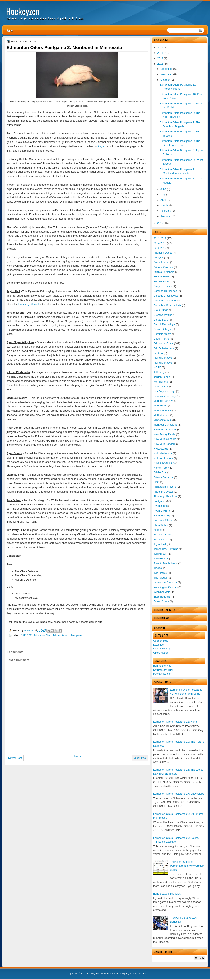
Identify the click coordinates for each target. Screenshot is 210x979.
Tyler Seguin (161, 577)
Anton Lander (161, 262)
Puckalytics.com (162, 673)
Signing (158, 529)
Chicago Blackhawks (166, 295)
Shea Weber (161, 525)
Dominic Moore (162, 333)
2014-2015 (160, 243)
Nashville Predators (165, 429)
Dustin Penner (162, 338)
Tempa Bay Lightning (166, 548)
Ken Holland (161, 381)
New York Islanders (165, 438)
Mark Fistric (160, 405)
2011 (160, 63)
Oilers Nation (160, 652)
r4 (117, 973)
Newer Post (15, 757)
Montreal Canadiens (165, 424)
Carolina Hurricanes (165, 290)
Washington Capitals (166, 587)
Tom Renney (161, 558)
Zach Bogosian (162, 596)
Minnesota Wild (163, 419)
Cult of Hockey (161, 648)
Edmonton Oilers (163, 343)
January (165, 216)
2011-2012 (160, 238)
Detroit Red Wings (164, 324)
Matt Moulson (161, 415)
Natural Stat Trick (163, 669)
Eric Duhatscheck (164, 348)
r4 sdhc (142, 973)
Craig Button (161, 310)
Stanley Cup (161, 539)
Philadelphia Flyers (165, 486)
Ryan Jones (161, 505)
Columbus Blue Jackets (167, 305)
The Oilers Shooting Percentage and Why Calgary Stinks (187, 865)
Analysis (158, 257)
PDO (156, 482)
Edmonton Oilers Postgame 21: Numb (175, 721)
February (165, 210)
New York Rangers (165, 443)
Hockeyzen (22, 11)
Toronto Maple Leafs (166, 563)
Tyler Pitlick (160, 572)
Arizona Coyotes (163, 267)
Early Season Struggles (167, 893)
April (163, 199)
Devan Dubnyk (162, 329)
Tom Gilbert (160, 553)
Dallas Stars (161, 319)
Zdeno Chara (161, 601)
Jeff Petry (159, 372)
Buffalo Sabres (162, 281)
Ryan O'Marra (162, 510)
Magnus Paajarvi (163, 400)
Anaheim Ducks (163, 252)
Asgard (102, 146)
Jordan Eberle (162, 376)
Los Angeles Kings (164, 391)
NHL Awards (161, 448)
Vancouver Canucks (165, 582)
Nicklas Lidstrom (163, 458)
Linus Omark (161, 386)
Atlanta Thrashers (164, 271)
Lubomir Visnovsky (165, 396)
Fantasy (158, 353)
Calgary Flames (163, 286)
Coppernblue (160, 640)
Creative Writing (163, 314)
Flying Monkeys (163, 357)
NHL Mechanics (163, 453)
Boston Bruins (162, 276)
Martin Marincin (163, 410)
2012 (160, 58)
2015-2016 (160, 247)
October (165, 79)
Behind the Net (162, 665)
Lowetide (158, 644)
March (164, 205)
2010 (160, 222)
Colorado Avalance (165, 300)
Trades (158, 567)
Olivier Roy (160, 472)
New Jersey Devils (164, 434)
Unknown (29, 630)
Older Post (140, 757)
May (162, 194)
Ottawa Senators (163, 477)
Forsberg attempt (28, 304)
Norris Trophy (161, 467)
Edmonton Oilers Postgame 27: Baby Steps (178, 793)
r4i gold (124, 973)
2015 (160, 47)
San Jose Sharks (163, 520)
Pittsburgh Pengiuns (165, 496)
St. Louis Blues (162, 534)
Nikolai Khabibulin (164, 462)
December (166, 68)
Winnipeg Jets (162, 591)
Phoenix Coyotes (163, 491)
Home (9, 30)
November (166, 74)
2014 (160, 52)
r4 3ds (132, 973)
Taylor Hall (160, 544)
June (163, 189)
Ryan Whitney (162, 515)
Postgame (159, 501)
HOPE (157, 367)
